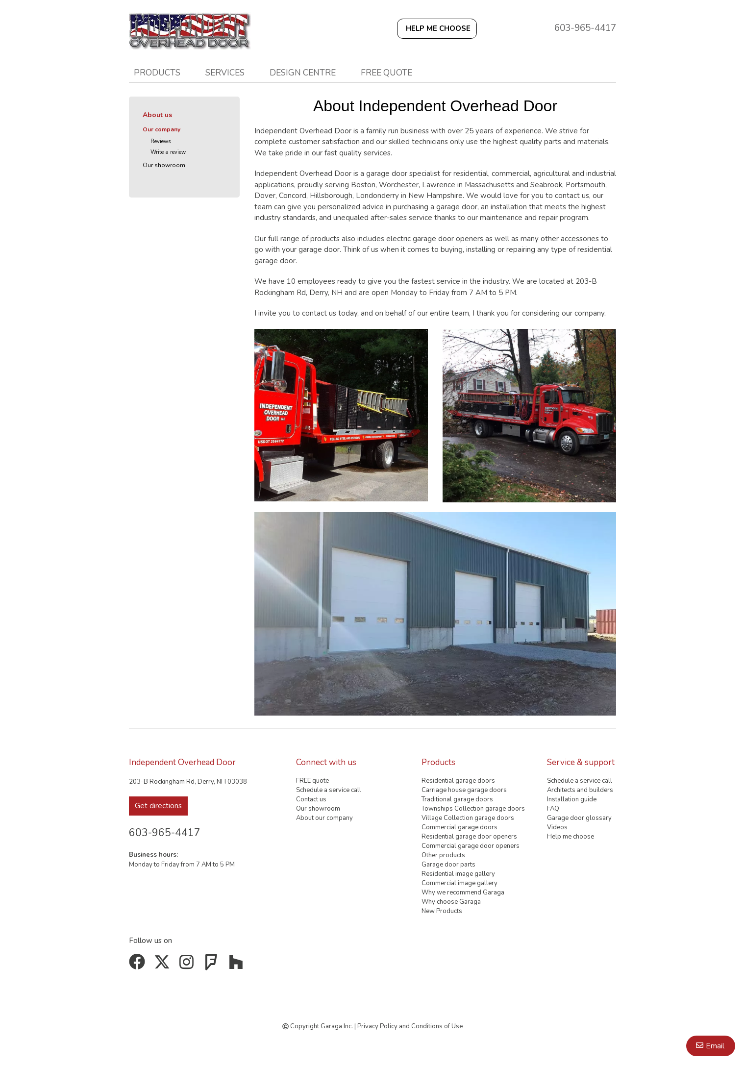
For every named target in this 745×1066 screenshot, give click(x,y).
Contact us (311, 799)
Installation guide (571, 799)
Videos (557, 827)
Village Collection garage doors (468, 818)
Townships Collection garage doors (473, 808)
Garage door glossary (579, 818)
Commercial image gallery (459, 883)
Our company (161, 129)
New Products (442, 911)
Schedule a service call (328, 790)
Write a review (168, 152)
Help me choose (570, 836)
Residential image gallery (458, 873)
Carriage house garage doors (464, 790)
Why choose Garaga (451, 901)
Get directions (158, 806)
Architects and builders (580, 790)
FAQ (553, 808)
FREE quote (386, 72)
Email (715, 1046)
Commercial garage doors (459, 827)
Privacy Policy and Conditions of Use (410, 1026)
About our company (324, 818)
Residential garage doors (458, 780)
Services (225, 72)
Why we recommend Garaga (463, 892)
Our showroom (164, 165)
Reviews (160, 141)
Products (157, 72)
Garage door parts (448, 864)
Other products (443, 855)
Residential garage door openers (469, 836)
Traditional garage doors (457, 799)
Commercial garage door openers (471, 846)
